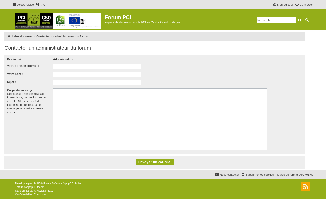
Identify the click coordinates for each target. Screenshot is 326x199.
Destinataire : (16, 59)
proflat (25, 190)
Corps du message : (20, 90)
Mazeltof (42, 190)
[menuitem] (40, 5)
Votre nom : (15, 73)
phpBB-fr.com (36, 187)
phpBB (37, 183)
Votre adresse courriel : (23, 65)
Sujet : (11, 82)
